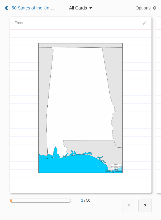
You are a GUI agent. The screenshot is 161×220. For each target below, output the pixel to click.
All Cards (78, 8)
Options (143, 8)
